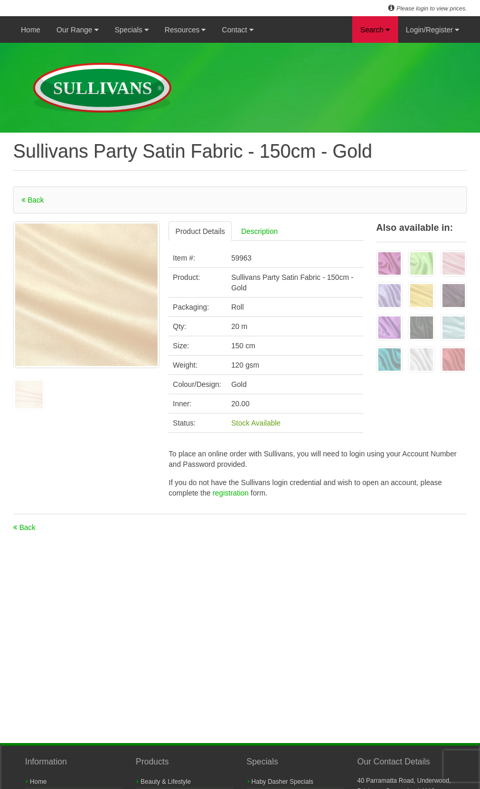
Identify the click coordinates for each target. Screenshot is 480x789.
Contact (237, 30)
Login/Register (432, 30)
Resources (185, 30)
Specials (132, 30)
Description (259, 231)
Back (32, 200)
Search (375, 30)
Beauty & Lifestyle (163, 781)
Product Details (200, 231)
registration (231, 493)
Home (30, 30)
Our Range (77, 30)
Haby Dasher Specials (281, 781)
